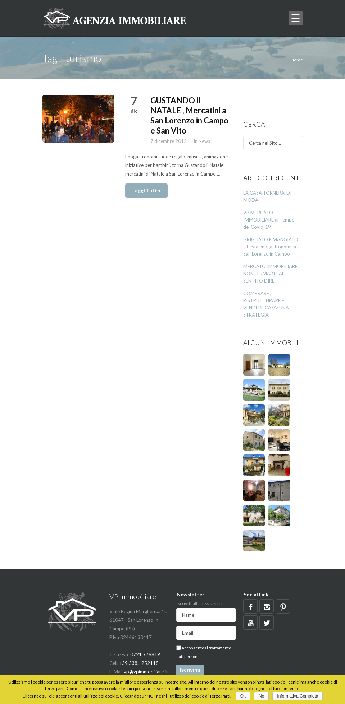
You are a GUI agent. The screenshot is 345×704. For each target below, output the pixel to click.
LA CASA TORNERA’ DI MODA (267, 196)
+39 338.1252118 (139, 663)
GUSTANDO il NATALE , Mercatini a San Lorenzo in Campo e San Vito (189, 115)
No (261, 696)
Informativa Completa (297, 696)
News (204, 141)
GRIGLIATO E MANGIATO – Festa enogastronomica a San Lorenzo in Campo (271, 247)
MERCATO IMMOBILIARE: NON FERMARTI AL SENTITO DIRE (271, 274)
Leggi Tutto (146, 190)
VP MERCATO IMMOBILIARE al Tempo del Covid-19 (269, 220)
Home (297, 59)
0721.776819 (145, 654)
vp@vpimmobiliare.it (146, 672)
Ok (243, 696)
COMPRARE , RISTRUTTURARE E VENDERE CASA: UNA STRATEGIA (266, 304)
